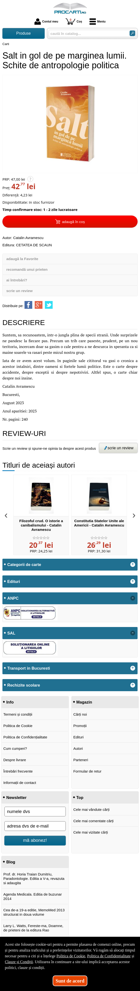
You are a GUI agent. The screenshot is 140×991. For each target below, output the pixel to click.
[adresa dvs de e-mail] (35, 826)
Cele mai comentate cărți (93, 821)
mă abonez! (35, 840)
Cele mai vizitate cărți (90, 832)
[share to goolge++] (38, 305)
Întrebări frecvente (18, 771)
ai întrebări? (16, 280)
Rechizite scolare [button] (23, 685)
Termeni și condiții (17, 714)
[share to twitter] (49, 305)
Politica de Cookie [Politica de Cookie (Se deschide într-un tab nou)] (71, 956)
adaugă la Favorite (22, 259)
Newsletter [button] (16, 797)
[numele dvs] (35, 811)
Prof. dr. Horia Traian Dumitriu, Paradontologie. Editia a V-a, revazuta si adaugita (34, 878)
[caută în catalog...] (87, 34)
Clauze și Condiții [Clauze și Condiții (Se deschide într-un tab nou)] (19, 962)
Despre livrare (14, 760)
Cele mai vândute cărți (91, 809)
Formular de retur (87, 771)
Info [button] (10, 702)
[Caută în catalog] (132, 33)
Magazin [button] (84, 702)
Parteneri (80, 760)
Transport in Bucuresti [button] (28, 668)
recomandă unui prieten (27, 269)
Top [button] (79, 797)
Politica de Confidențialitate (25, 737)
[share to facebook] (28, 305)
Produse (23, 33)
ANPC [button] (13, 598)
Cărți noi (80, 714)
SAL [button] (11, 633)
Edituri (78, 737)
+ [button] (132, 564)
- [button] (132, 598)
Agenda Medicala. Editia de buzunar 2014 (32, 896)
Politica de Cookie (18, 726)
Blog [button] (10, 862)
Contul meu (46, 21)
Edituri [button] (13, 581)
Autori (78, 748)
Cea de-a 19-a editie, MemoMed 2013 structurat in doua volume (34, 912)
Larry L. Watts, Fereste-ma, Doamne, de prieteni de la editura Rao (33, 928)
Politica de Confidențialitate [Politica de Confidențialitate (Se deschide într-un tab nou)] (109, 956)
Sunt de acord (70, 980)
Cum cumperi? (15, 748)
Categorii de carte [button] (24, 564)
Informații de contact (19, 783)
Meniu (98, 21)
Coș (74, 21)
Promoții (80, 726)
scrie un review (19, 291)
